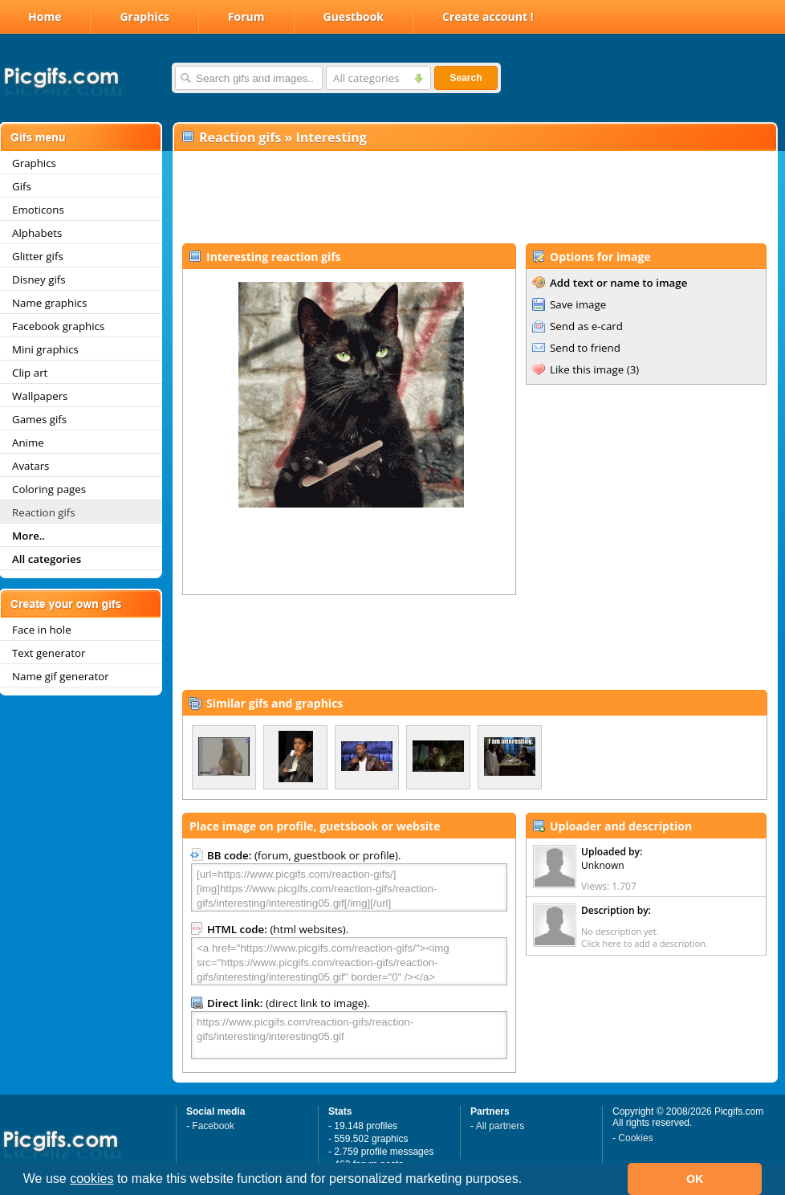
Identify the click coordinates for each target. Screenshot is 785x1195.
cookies (91, 1178)
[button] (528, 1180)
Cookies (635, 1138)
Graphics (144, 16)
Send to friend (585, 348)
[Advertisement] (474, 197)
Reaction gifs (240, 137)
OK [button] (695, 1179)
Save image (578, 304)
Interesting (331, 137)
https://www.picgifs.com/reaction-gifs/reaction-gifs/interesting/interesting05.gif (349, 1035)
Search (465, 78)
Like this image (587, 369)
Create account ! (488, 16)
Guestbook (353, 16)
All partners (500, 1126)
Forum (246, 16)
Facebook (213, 1126)
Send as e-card (586, 326)
